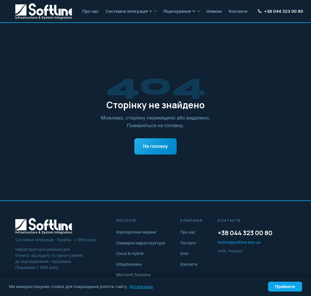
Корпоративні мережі (136, 232)
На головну (155, 146)
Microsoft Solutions (133, 274)
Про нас (90, 11)
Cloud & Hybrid (130, 253)
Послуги (188, 243)
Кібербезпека (129, 264)
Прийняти (285, 286)
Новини (214, 11)
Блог (184, 253)
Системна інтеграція (129, 11)
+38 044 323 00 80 (280, 11)
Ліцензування (179, 11)
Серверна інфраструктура (140, 243)
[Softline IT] (43, 11)
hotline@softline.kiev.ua (239, 242)
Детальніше (141, 286)
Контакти (238, 11)
